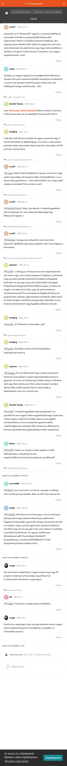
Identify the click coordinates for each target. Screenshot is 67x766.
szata (10, 173)
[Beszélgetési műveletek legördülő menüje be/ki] (64, 3)
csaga (10, 603)
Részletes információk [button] (16, 761)
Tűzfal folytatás (28, 110)
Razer (10, 490)
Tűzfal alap (14, 110)
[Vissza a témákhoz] (3, 3)
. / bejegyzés (33, 3)
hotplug (11, 240)
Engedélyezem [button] (53, 758)
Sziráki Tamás (14, 208)
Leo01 (10, 271)
